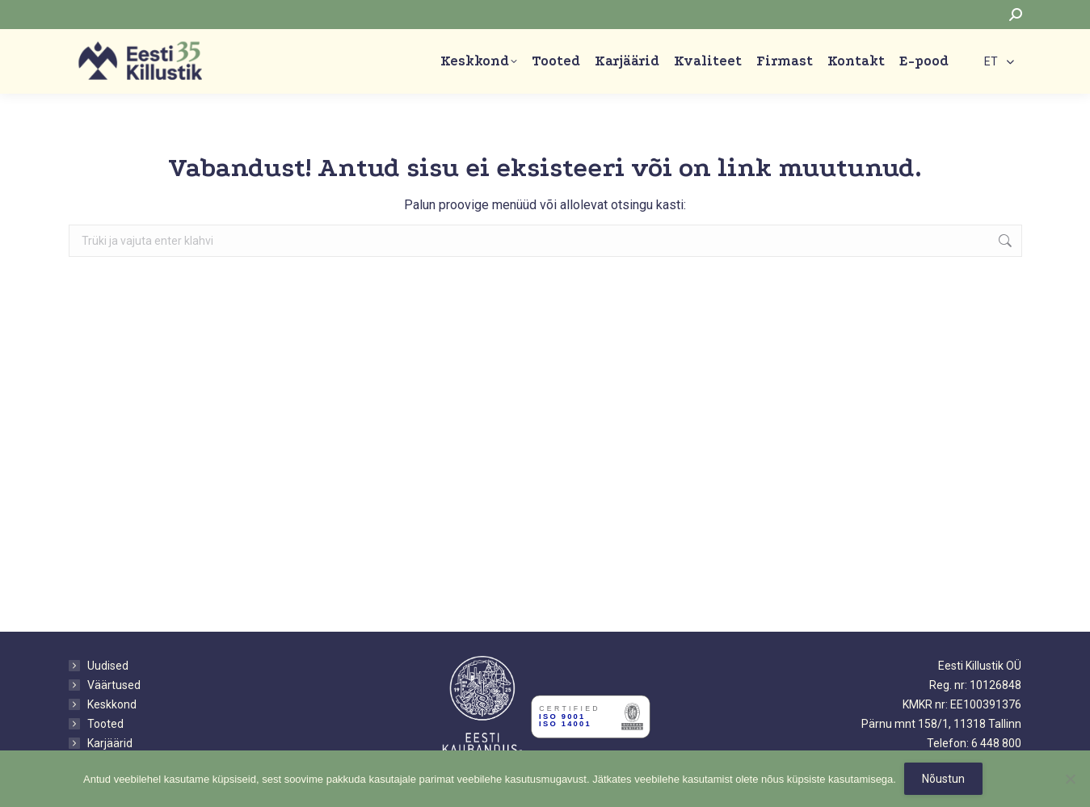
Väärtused (114, 685)
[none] (999, 61)
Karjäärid (110, 743)
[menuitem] (999, 61)
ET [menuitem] (991, 62)
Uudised (107, 665)
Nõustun (943, 778)
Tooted (105, 723)
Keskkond (112, 704)
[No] (1070, 779)
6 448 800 (996, 743)
